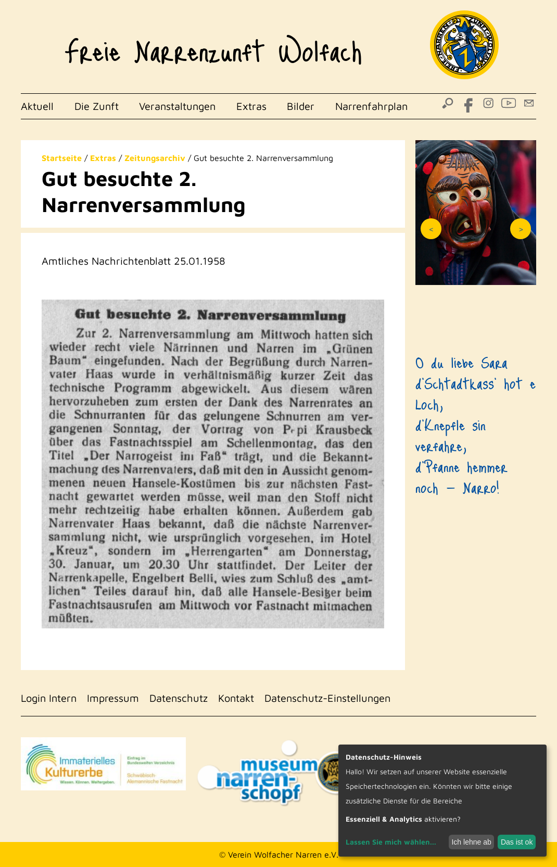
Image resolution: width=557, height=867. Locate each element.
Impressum (113, 698)
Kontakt (236, 698)
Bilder (300, 106)
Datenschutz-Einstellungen (327, 698)
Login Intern (49, 698)
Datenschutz (178, 698)
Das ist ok (517, 842)
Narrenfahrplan (371, 106)
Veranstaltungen (177, 106)
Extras (251, 106)
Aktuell (37, 106)
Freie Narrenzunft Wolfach (213, 45)
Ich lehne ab (471, 842)
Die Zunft (96, 106)
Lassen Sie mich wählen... (391, 841)
